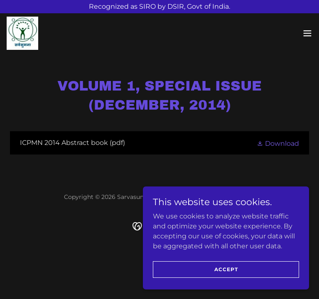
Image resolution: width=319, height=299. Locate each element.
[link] (22, 33)
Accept (226, 269)
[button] (307, 33)
